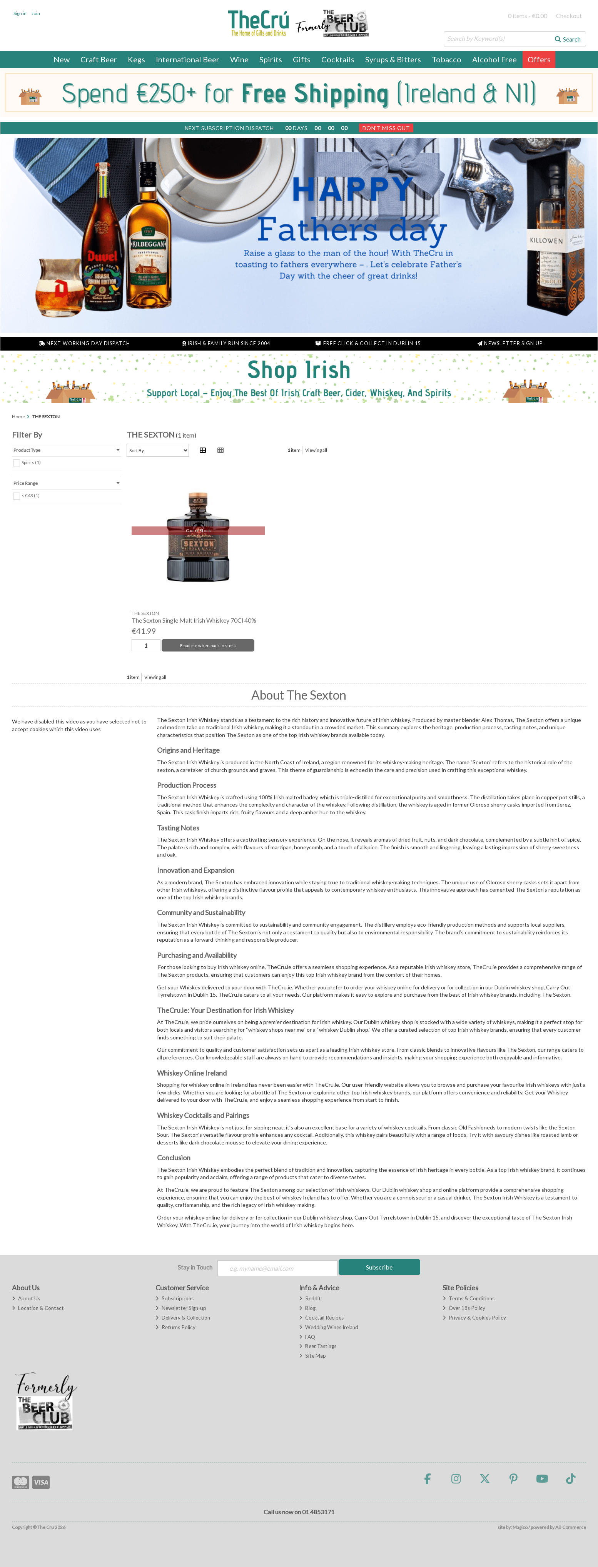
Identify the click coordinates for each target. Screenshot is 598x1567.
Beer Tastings (317, 1346)
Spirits (270, 59)
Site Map (312, 1356)
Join (36, 13)
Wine (239, 59)
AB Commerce (570, 1527)
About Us (26, 1298)
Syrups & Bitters (393, 59)
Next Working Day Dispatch (84, 343)
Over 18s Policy (464, 1308)
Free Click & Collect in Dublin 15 (368, 343)
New (61, 59)
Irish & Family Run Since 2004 (226, 343)
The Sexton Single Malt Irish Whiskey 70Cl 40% (194, 620)
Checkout (569, 15)
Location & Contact (38, 1308)
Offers (539, 59)
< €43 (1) (31, 495)
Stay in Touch (195, 1267)
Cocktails (337, 59)
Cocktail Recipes (321, 1318)
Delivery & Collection (182, 1318)
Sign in (20, 13)
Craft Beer (98, 59)
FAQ (307, 1337)
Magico (520, 1527)
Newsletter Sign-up (180, 1308)
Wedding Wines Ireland (328, 1327)
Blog (307, 1308)
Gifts (302, 59)
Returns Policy (175, 1327)
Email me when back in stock (208, 645)
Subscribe (379, 1267)
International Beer (187, 59)
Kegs (136, 59)
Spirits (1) (31, 462)
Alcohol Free (494, 59)
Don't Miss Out (386, 128)
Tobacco (446, 59)
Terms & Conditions (468, 1298)
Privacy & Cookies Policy (474, 1318)
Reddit (310, 1298)
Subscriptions (174, 1298)
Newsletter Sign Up (510, 343)
